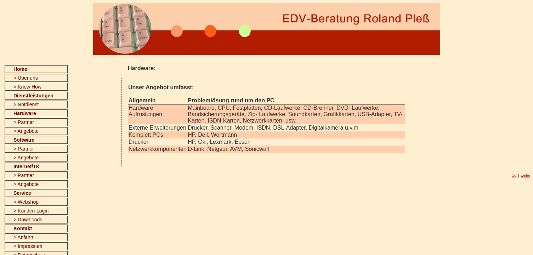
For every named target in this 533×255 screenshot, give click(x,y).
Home (20, 69)
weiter (525, 175)
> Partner (23, 122)
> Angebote (26, 131)
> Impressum (27, 246)
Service (22, 193)
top (514, 175)
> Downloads (27, 219)
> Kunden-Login (31, 211)
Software (23, 140)
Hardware (24, 113)
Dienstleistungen (33, 95)
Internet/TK (26, 166)
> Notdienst (26, 104)
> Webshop (26, 202)
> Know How (27, 87)
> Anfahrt (23, 237)
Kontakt (22, 228)
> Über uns (25, 78)
